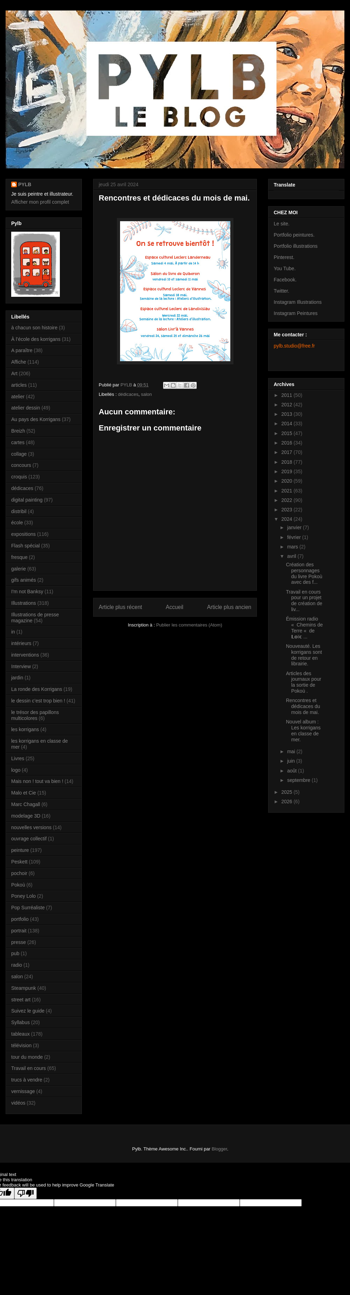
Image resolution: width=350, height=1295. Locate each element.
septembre (299, 780)
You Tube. (285, 268)
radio (16, 965)
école (17, 522)
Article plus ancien (229, 607)
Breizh (18, 431)
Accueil (174, 607)
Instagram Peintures (295, 313)
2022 (287, 500)
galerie (18, 569)
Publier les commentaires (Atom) (189, 625)
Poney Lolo (23, 896)
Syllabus (20, 1022)
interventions (25, 655)
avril (292, 556)
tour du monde (27, 1057)
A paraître (22, 350)
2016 (287, 443)
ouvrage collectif (29, 838)
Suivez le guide (27, 1011)
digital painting (27, 500)
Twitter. (281, 291)
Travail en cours (28, 1068)
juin (291, 761)
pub (15, 953)
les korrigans (25, 729)
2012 (287, 404)
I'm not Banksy (27, 591)
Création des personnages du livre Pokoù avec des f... (304, 573)
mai (291, 751)
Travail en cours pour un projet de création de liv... (304, 600)
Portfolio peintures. (294, 235)
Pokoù (18, 885)
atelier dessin (25, 408)
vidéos (18, 1103)
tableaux (20, 1034)
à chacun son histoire (34, 327)
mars (293, 547)
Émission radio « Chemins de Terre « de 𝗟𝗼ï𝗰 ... (304, 627)
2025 (287, 792)
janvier (295, 527)
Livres (17, 758)
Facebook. (285, 279)
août (292, 771)
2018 (287, 462)
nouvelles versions (31, 827)
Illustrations (23, 603)
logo (15, 770)
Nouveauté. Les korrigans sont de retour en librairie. (304, 654)
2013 (287, 414)
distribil (19, 511)
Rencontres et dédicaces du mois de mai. (303, 706)
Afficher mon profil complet (40, 202)
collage (19, 454)
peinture (20, 850)
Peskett (19, 861)
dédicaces (128, 394)
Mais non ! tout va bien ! (37, 781)
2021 (287, 490)
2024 (287, 519)
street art (20, 999)
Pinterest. (284, 257)
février (294, 537)
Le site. (281, 223)
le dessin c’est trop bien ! (38, 701)
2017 (287, 452)
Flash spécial (25, 545)
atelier (17, 396)
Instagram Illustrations (298, 302)
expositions (23, 534)
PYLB (24, 184)
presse (18, 942)
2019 (287, 471)
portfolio (20, 919)
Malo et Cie (23, 793)
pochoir (19, 873)
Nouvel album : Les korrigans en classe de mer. (303, 730)
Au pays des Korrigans (36, 419)
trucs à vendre (26, 1080)
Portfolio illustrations (295, 246)
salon (146, 394)
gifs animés (23, 580)
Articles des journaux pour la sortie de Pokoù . (303, 682)
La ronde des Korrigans (36, 689)
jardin (17, 677)
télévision (21, 1045)
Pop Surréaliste (28, 907)
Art (14, 373)
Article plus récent (120, 607)
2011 (287, 395)
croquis (19, 476)
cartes (17, 442)
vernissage (23, 1091)
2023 (287, 509)
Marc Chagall (25, 804)
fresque (19, 557)
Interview (21, 666)
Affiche (18, 362)
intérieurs (21, 643)
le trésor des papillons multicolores (35, 715)
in (13, 632)
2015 (287, 433)
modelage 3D (25, 816)
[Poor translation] (25, 1193)
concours (21, 465)
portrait (19, 930)
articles (19, 385)
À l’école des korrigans (36, 339)
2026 (287, 801)
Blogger (219, 1149)
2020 (287, 481)
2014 (287, 423)
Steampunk (23, 988)
